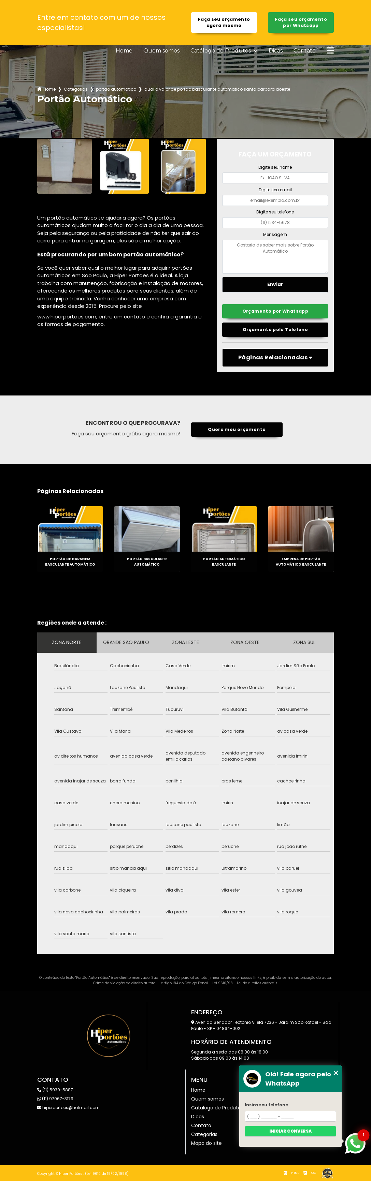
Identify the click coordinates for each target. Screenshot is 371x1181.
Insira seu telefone (266, 1105)
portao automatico (116, 89)
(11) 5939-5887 (55, 1090)
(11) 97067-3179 (55, 1099)
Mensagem (275, 234)
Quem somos (161, 51)
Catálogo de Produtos (221, 51)
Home (124, 51)
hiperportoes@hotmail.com (68, 1107)
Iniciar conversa (290, 1131)
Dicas (276, 51)
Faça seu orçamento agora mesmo (224, 22)
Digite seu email (275, 190)
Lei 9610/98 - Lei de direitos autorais (244, 983)
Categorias (76, 89)
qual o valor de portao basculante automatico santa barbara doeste (217, 89)
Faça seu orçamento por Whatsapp (301, 22)
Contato (305, 51)
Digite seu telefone (275, 212)
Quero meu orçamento (237, 429)
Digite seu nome (275, 167)
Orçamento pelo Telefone (275, 329)
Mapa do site (206, 1143)
